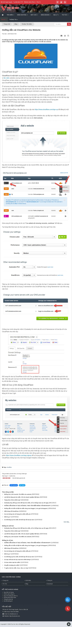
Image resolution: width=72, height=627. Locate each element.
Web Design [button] (46, 15)
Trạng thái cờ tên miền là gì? (12, 500)
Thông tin (49, 580)
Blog (27, 584)
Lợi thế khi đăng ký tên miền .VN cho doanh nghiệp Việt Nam (21, 497)
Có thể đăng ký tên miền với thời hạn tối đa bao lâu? (19, 519)
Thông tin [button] (13, 20)
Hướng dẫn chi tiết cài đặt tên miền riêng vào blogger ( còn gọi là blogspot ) (26, 508)
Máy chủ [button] (34, 15)
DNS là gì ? (7, 517)
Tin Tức (5, 584)
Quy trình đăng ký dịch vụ (11, 595)
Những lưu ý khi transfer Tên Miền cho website (17, 494)
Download (50, 584)
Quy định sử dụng (9, 592)
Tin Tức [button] (65, 15)
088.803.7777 (19, 2)
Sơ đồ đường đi (8, 601)
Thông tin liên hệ (8, 599)
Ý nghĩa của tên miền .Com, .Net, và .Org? (16, 568)
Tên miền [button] (10, 15)
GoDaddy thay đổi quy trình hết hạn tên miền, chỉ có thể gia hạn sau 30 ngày (26, 502)
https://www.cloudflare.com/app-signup (19, 455)
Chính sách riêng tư (9, 594)
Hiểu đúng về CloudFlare (11, 511)
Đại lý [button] (56, 15)
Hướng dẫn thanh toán (10, 597)
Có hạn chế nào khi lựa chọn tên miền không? (17, 559)
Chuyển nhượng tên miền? (12, 565)
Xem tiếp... (67, 522)
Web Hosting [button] (22, 15)
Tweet (22, 485)
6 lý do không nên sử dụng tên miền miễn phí (17, 514)
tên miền (6, 78)
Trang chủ (5, 580)
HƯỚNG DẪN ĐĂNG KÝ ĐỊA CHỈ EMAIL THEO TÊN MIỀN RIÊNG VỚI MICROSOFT (27, 505)
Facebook (13, 485)
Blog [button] (4, 20)
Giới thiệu (28, 580)
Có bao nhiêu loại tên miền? (12, 562)
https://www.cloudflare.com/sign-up (46, 109)
